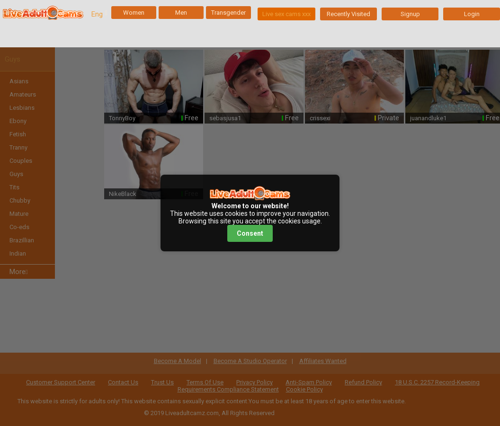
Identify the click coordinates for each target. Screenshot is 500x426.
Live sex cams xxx (286, 14)
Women (133, 12)
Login (472, 14)
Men (181, 12)
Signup (410, 14)
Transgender (228, 12)
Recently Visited (348, 14)
